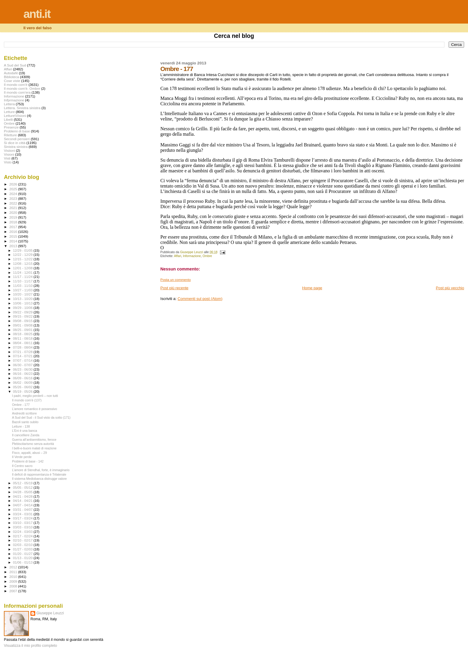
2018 (13, 222)
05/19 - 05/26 (23, 391)
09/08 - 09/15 (23, 321)
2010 (13, 577)
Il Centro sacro (22, 466)
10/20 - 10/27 (23, 294)
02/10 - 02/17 (23, 540)
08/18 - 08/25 (23, 334)
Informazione (192, 256)
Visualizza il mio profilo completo (30, 646)
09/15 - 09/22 (23, 316)
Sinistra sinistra (15, 147)
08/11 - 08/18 (23, 338)
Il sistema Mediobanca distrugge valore (39, 478)
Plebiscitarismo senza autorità (33, 444)
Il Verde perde (22, 457)
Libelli (8, 119)
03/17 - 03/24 (23, 518)
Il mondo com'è (15, 84)
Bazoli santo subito (25, 422)
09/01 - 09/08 (23, 325)
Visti (7, 158)
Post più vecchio (450, 288)
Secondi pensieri (17, 139)
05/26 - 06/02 (23, 387)
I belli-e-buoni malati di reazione (34, 448)
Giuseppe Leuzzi (50, 613)
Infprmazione (14, 100)
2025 (13, 189)
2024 (13, 194)
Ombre (207, 256)
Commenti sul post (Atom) (200, 298)
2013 (13, 246)
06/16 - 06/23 (23, 373)
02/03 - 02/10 (23, 545)
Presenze (11, 127)
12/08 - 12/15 (23, 263)
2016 (13, 231)
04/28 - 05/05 (23, 492)
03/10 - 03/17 (23, 523)
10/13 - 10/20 (23, 299)
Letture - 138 (21, 426)
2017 (13, 227)
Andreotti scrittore (24, 413)
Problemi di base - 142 (28, 461)
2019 (13, 217)
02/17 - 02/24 (23, 536)
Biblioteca (11, 77)
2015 (13, 236)
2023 (13, 198)
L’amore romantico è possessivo (34, 409)
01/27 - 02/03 (23, 549)
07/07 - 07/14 (23, 360)
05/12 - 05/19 (23, 483)
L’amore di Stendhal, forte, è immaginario (41, 470)
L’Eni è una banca (24, 430)
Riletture (10, 135)
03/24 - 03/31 (23, 514)
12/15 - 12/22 (23, 259)
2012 (13, 567)
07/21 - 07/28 (23, 352)
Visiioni (9, 150)
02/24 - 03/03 (23, 531)
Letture (9, 112)
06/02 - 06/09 (23, 382)
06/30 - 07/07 (23, 365)
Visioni (9, 154)
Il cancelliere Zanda (25, 435)
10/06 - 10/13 (23, 303)
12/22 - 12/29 (23, 254)
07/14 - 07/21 (23, 356)
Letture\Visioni (15, 115)
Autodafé (11, 73)
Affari (177, 256)
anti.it (36, 13)
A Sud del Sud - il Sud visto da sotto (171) (41, 417)
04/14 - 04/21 (23, 500)
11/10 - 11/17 (23, 281)
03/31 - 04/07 (23, 509)
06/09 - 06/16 (23, 378)
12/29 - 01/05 (23, 250)
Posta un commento (175, 279)
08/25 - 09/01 (23, 330)
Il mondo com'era (17, 92)
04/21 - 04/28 (23, 496)
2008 (13, 586)
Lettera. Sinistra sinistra (22, 108)
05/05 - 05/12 (23, 487)
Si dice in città (14, 143)
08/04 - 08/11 (23, 343)
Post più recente (174, 288)
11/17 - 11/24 (23, 277)
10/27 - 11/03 (23, 290)
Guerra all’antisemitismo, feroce (34, 439)
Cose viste (12, 81)
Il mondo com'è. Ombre (22, 88)
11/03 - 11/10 (23, 285)
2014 (13, 241)
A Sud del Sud (15, 65)
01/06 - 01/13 (23, 562)
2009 (13, 581)
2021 (13, 208)
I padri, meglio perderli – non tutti (35, 395)
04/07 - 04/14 (23, 505)
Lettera (9, 104)
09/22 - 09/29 (23, 312)
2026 (13, 184)
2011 (13, 572)
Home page (312, 288)
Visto (8, 162)
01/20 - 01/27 (23, 554)
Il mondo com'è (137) (26, 400)
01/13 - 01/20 (23, 558)
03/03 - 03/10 (23, 527)
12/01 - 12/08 (23, 268)
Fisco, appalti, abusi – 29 (29, 452)
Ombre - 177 (21, 404)
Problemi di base (17, 131)
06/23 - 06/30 (23, 369)
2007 (13, 591)
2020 (13, 212)
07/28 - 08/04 (23, 347)
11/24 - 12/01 (23, 272)
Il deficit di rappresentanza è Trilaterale (39, 474)
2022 (13, 203)
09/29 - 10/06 (23, 308)
